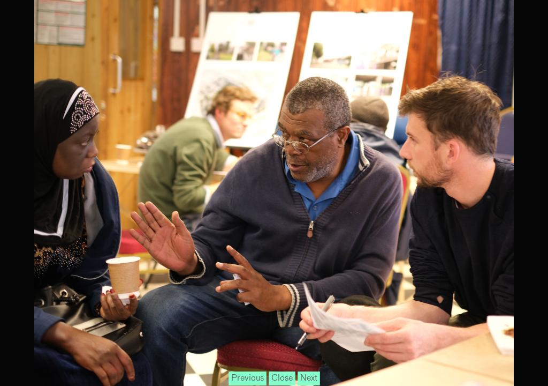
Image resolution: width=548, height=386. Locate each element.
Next (308, 378)
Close (282, 378)
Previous (247, 378)
